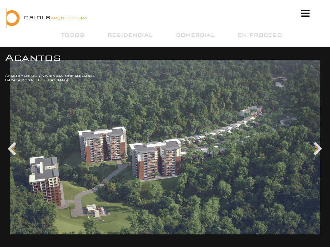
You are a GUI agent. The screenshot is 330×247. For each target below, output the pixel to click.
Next (318, 149)
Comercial (195, 35)
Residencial (129, 35)
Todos (72, 35)
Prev (12, 149)
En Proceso (260, 35)
